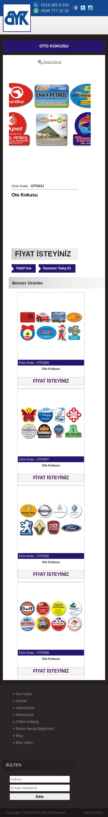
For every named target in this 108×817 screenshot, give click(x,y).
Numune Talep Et (57, 268)
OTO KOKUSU (54, 45)
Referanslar (23, 714)
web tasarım (93, 813)
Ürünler (20, 700)
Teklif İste (23, 268)
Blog (18, 735)
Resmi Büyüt (49, 62)
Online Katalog (26, 721)
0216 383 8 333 (55, 5)
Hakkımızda (23, 707)
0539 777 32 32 (55, 10)
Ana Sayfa (22, 693)
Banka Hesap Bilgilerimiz (33, 728)
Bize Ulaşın (23, 742)
